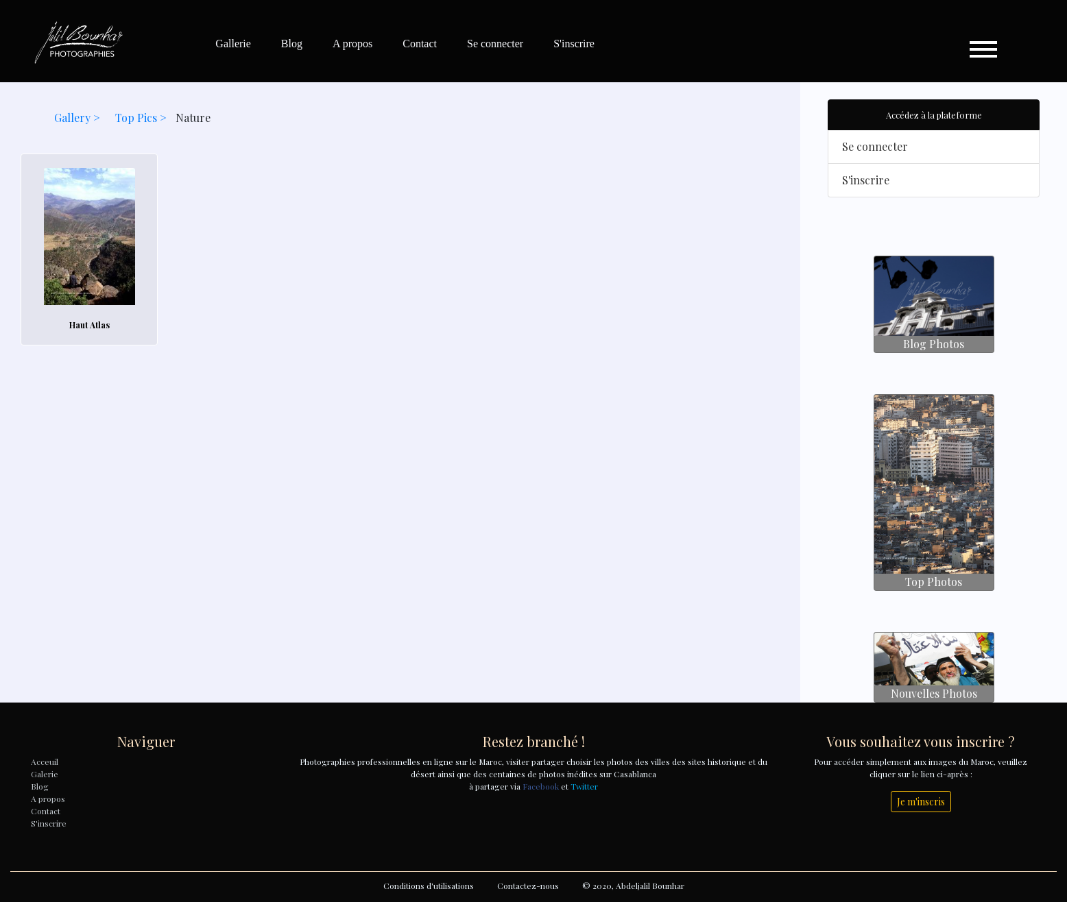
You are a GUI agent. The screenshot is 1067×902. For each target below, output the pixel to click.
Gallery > (78, 117)
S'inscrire (574, 43)
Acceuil (44, 761)
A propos (352, 43)
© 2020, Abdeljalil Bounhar (633, 885)
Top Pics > (142, 117)
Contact (420, 43)
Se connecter (495, 43)
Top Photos (933, 581)
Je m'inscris (921, 801)
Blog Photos (933, 344)
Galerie (44, 773)
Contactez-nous (528, 885)
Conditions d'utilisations (428, 885)
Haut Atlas (89, 324)
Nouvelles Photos (934, 693)
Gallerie (233, 43)
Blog (291, 43)
